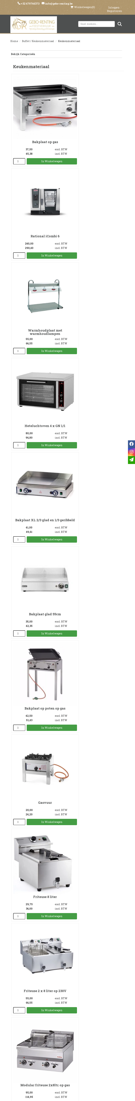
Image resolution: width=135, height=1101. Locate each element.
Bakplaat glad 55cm (95, 290)
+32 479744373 (30, 3)
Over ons (29, 1032)
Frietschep (95, 702)
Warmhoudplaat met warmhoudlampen (39, 209)
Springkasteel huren (67, 1062)
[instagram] (60, 1072)
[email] (131, 460)
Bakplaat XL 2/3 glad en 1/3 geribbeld (39, 292)
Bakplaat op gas (39, 126)
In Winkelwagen (44, 145)
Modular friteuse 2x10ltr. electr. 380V (95, 538)
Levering (67, 1032)
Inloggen (114, 3)
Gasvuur (95, 373)
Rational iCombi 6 (95, 126)
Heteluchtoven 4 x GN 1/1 (95, 207)
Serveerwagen (38, 951)
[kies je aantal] (18, 145)
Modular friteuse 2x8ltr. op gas (38, 536)
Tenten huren (67, 1056)
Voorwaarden (29, 1044)
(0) (82, 3)
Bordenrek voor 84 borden (95, 870)
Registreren (114, 7)
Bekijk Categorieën (66, 51)
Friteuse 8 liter (38, 455)
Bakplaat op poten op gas (38, 373)
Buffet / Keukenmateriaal (38, 38)
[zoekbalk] (96, 20)
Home (14, 38)
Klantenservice (105, 1032)
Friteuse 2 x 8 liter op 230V (95, 455)
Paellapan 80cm (95, 619)
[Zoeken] (120, 20)
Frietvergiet (39, 702)
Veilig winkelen (67, 1038)
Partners (29, 1038)
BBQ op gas (38, 870)
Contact (105, 1038)
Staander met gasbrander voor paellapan (95, 785)
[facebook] (53, 1072)
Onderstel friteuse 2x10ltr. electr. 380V (39, 621)
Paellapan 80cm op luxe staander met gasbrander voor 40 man (38, 787)
